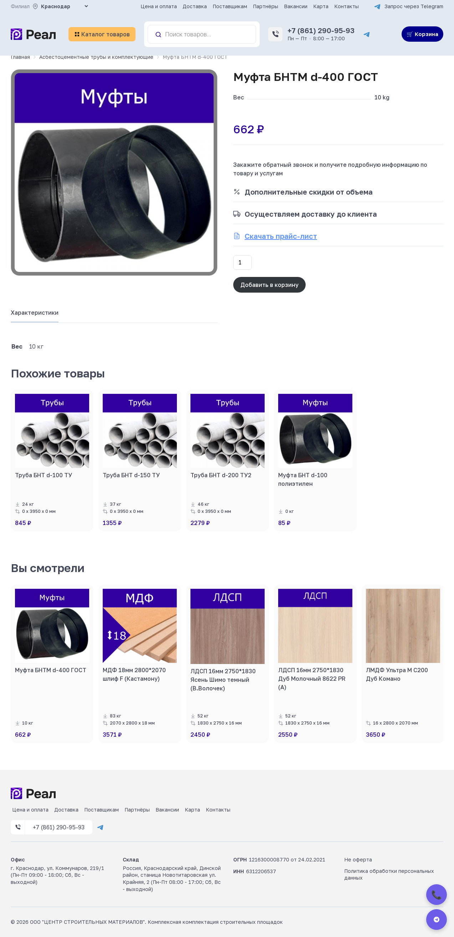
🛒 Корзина (422, 34)
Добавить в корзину (269, 284)
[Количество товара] (242, 262)
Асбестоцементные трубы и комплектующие (96, 57)
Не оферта (358, 859)
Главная (20, 57)
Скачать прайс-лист (281, 236)
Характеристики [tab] (34, 312)
